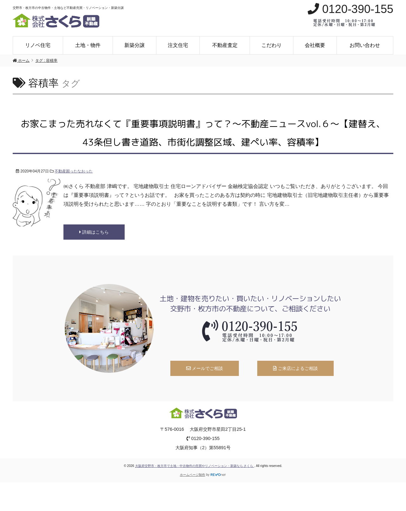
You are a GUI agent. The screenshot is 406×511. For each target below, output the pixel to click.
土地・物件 (88, 45)
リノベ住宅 (37, 45)
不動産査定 (225, 45)
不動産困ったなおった (74, 171)
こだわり (271, 45)
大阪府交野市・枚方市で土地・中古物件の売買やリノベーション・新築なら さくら (194, 466)
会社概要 (315, 45)
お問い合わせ (365, 45)
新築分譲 (134, 45)
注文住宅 (178, 45)
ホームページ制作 (192, 474)
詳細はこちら (94, 232)
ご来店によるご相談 (295, 368)
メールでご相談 (204, 368)
